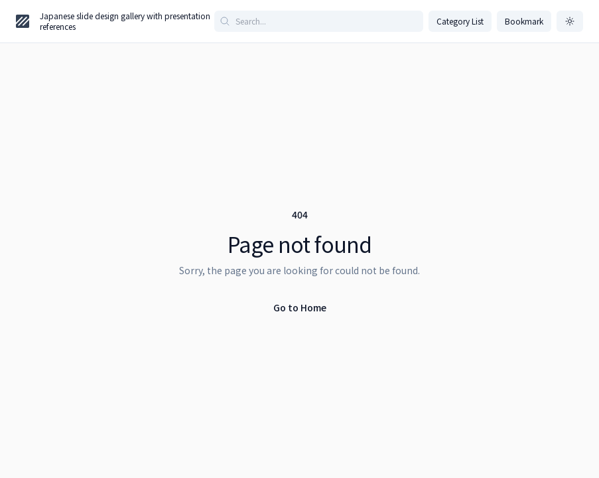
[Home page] (22, 21)
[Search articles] (318, 21)
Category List (460, 21)
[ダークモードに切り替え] (570, 21)
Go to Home (299, 307)
